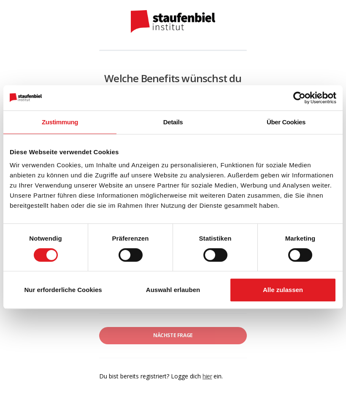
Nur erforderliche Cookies (63, 289)
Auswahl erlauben (173, 289)
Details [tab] (173, 122)
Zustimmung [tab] (60, 122)
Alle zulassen (283, 289)
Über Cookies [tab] (286, 122)
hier (207, 376)
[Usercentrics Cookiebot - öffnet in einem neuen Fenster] (299, 97)
